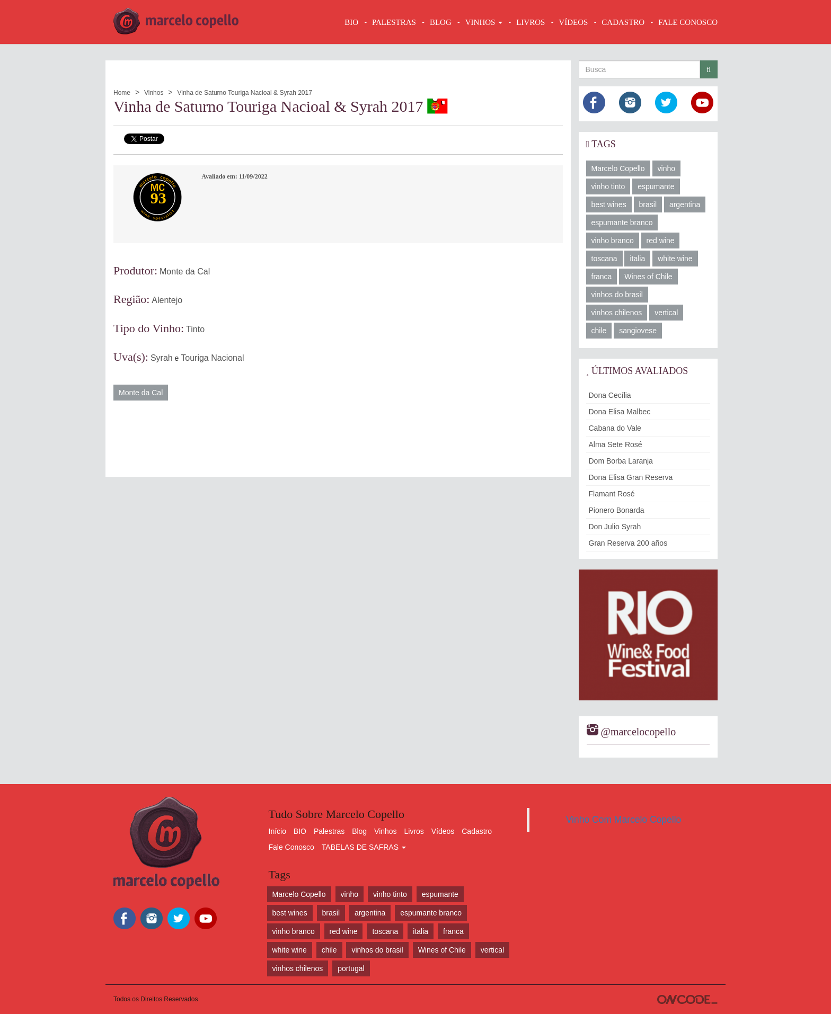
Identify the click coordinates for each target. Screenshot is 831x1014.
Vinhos (153, 92)
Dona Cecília (610, 395)
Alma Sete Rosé (615, 444)
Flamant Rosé (612, 494)
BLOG (441, 22)
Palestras (394, 22)
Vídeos (443, 831)
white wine (675, 258)
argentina (684, 204)
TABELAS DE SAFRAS (364, 847)
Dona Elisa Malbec (620, 411)
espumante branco (622, 222)
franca (601, 276)
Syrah (162, 357)
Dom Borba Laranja (621, 461)
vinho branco (612, 240)
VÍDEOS (573, 22)
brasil (648, 204)
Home (121, 92)
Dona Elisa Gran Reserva (631, 477)
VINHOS (483, 22)
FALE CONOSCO (688, 22)
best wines (608, 204)
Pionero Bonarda (616, 510)
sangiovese (638, 330)
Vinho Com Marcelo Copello (624, 819)
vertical (666, 312)
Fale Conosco (291, 847)
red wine (661, 240)
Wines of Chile (648, 276)
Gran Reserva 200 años (628, 543)
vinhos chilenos (616, 312)
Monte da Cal (185, 271)
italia (637, 258)
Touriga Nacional (212, 357)
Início (277, 831)
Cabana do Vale (615, 428)
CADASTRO (623, 22)
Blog (359, 831)
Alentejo (167, 300)
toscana (604, 258)
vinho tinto (608, 186)
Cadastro (477, 831)
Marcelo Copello (618, 168)
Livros (414, 831)
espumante (656, 186)
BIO (351, 22)
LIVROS (530, 22)
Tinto (195, 329)
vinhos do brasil (617, 294)
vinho (666, 168)
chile (599, 330)
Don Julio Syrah (615, 526)
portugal (351, 968)
